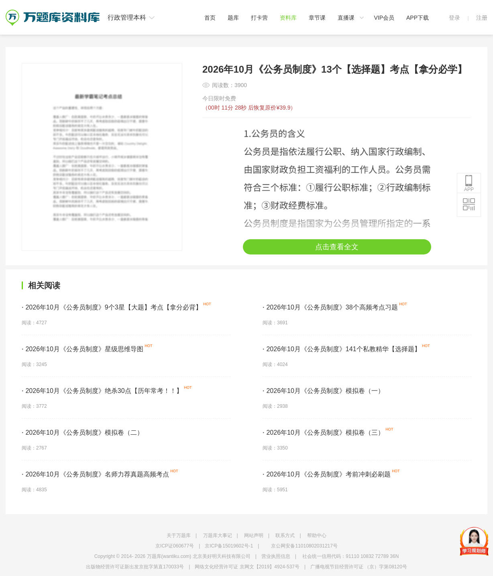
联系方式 (285, 535)
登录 (454, 17)
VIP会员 (384, 17)
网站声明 (253, 535)
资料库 (288, 17)
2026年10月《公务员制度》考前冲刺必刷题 (327, 474)
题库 (233, 17)
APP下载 (417, 17)
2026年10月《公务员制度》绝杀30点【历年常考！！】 (102, 390)
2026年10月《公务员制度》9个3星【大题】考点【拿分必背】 (112, 307)
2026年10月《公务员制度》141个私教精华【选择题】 (342, 349)
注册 (481, 17)
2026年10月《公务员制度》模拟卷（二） (82, 432)
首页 (210, 17)
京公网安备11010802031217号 (304, 546)
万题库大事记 (217, 535)
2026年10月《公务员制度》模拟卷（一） (323, 390)
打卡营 (259, 17)
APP (469, 183)
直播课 (346, 17)
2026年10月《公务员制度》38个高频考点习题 (330, 307)
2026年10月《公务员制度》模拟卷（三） (323, 432)
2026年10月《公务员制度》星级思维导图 (82, 349)
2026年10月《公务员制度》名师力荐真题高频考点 (95, 474)
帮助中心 (316, 535)
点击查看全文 (337, 247)
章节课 (317, 17)
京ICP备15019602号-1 (229, 546)
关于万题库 (179, 535)
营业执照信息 (275, 556)
